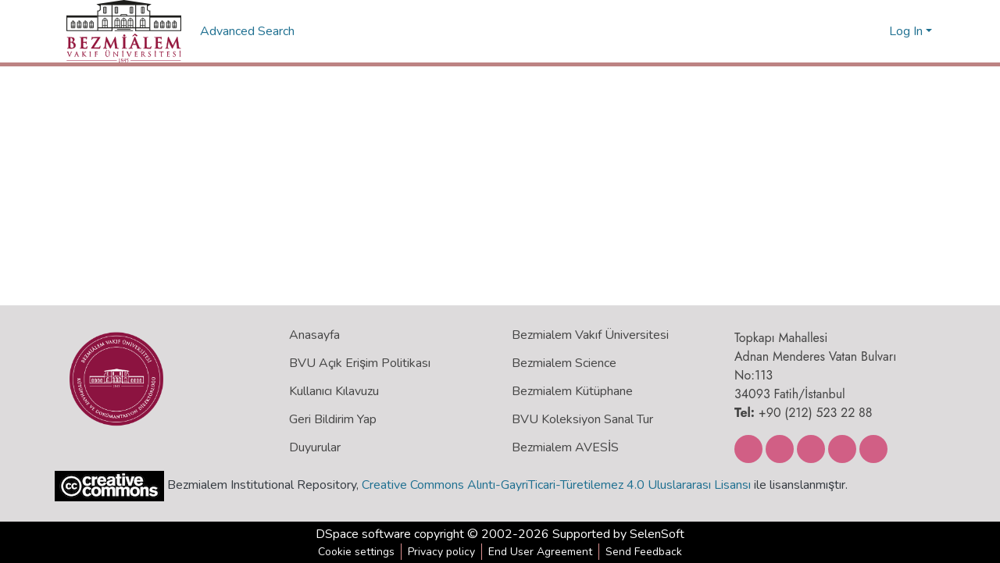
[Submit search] (852, 31)
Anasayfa (314, 335)
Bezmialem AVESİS (565, 447)
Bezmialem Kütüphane (572, 391)
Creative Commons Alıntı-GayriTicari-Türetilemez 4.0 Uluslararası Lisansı (556, 485)
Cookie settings (356, 551)
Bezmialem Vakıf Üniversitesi (590, 335)
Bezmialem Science (564, 363)
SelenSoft (657, 534)
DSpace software (363, 534)
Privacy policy (441, 551)
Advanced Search (249, 31)
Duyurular (315, 447)
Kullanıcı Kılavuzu (334, 391)
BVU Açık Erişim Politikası (359, 363)
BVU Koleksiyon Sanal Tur (582, 419)
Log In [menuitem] (906, 31)
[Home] (123, 31)
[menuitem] (874, 31)
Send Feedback (643, 551)
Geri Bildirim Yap (333, 419)
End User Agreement (540, 551)
